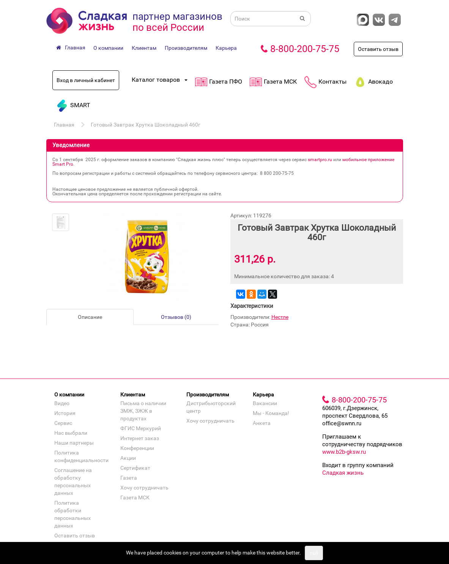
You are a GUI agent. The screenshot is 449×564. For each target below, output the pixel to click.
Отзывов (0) (176, 317)
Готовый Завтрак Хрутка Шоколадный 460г (145, 125)
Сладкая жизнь (343, 472)
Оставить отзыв (378, 49)
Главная (64, 125)
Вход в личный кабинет (86, 80)
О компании (108, 48)
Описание (90, 317)
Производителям (186, 48)
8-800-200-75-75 (304, 48)
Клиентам (144, 48)
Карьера (226, 48)
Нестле (279, 317)
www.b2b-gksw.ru (344, 451)
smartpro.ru (320, 159)
